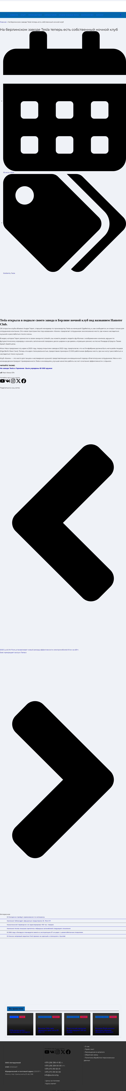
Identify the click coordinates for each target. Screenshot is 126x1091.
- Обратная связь (91, 1052)
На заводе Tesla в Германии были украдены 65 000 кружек (26, 368)
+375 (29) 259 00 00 (54, 1063)
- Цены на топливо (52, 1078)
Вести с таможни (73, 1017)
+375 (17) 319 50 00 (52, 1069)
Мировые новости (44, 1017)
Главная (3, 22)
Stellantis (6, 273)
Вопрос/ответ (87, 15)
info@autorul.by (51, 1072)
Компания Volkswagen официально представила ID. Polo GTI (48, 1027)
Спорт (23, 15)
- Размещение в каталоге (94, 1049)
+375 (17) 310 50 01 (52, 1066)
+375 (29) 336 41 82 (53, 1060)
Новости (14, 15)
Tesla (13, 273)
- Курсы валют (50, 1081)
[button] (1, 391)
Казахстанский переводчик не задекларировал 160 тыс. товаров (76, 1027)
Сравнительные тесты (69, 15)
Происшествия (35, 15)
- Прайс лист (89, 1047)
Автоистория (50, 15)
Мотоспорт (14, 1017)
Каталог (100, 15)
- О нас (86, 1044)
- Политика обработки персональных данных (99, 1056)
